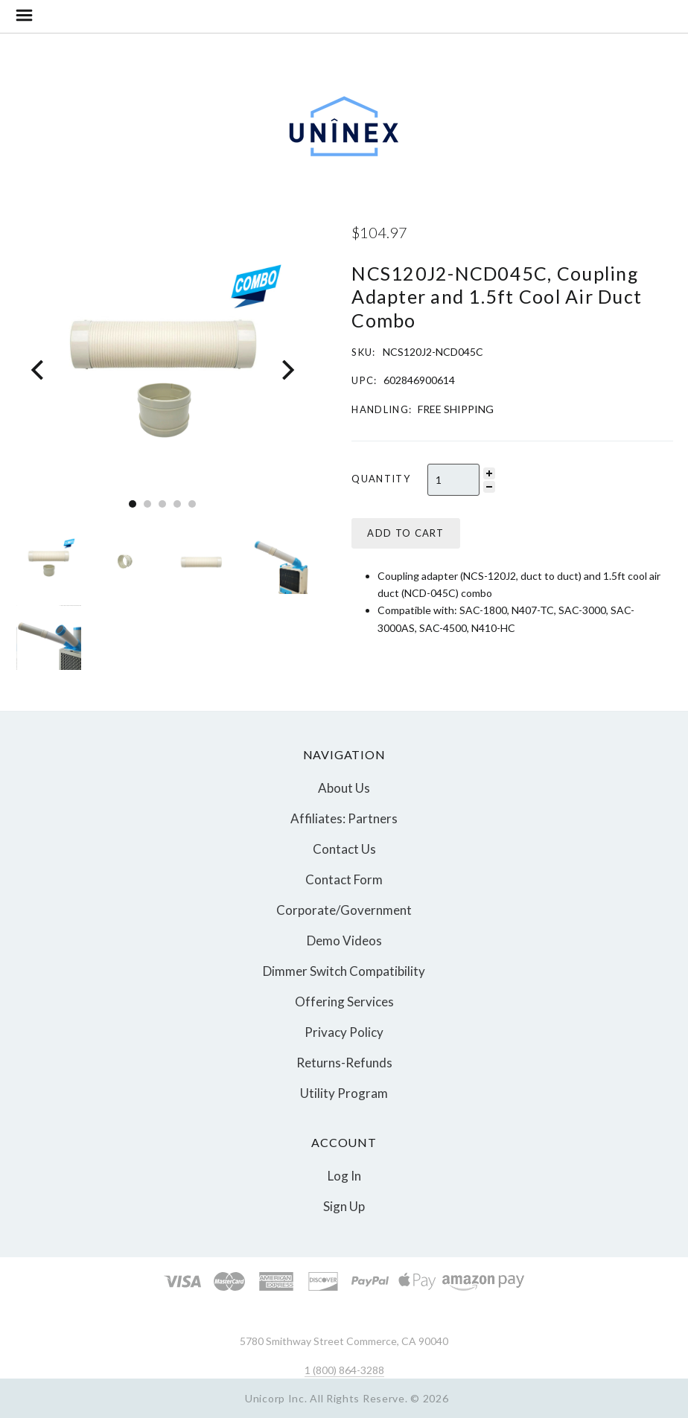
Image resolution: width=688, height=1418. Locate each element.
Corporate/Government (344, 910)
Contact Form (344, 879)
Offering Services (344, 1001)
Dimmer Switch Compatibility (344, 971)
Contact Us (344, 849)
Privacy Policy (344, 1032)
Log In (344, 1176)
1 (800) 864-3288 (344, 1370)
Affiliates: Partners (344, 818)
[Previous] (39, 370)
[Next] (286, 370)
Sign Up (344, 1205)
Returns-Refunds (344, 1062)
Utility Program (344, 1092)
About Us (344, 788)
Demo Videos (344, 940)
